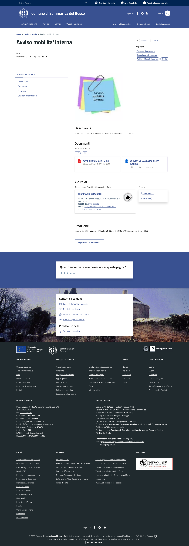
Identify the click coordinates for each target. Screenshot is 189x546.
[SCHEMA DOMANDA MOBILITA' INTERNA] (127, 161)
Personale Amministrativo (26, 386)
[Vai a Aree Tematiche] (129, 3)
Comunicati (126, 374)
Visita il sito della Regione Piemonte (109, 467)
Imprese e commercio (97, 370)
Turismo (92, 386)
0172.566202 (93, 203)
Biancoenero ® (104, 539)
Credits (19, 505)
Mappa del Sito (22, 517)
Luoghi (151, 370)
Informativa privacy (24, 494)
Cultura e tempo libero (65, 390)
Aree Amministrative (24, 370)
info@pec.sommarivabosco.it (89, 209)
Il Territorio (153, 374)
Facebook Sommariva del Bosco (68, 475)
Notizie (125, 366)
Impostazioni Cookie (24, 502)
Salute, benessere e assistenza (101, 378)
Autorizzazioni (61, 382)
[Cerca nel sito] (167, 13)
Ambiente (60, 370)
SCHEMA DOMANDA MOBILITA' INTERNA (144, 162)
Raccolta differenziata (65, 471)
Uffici (18, 374)
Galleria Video (154, 382)
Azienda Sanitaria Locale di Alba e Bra (110, 463)
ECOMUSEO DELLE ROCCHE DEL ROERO (73, 463)
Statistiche (20, 513)
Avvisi (34, 34)
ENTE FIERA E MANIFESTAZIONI (69, 467)
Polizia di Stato (62, 482)
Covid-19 (126, 378)
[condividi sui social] (142, 40)
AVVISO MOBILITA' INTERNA (96, 160)
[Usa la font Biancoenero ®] (105, 3)
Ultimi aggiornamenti (24, 509)
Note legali (20, 498)
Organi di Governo (23, 366)
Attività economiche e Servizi (160, 386)
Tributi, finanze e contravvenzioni (102, 382)
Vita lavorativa (94, 390)
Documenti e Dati (23, 378)
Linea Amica (100, 478)
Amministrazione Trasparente (28, 459)
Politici (19, 390)
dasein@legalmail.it (107, 444)
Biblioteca (126, 370)
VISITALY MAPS (62, 459)
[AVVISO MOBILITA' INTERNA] (79, 161)
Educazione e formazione (66, 393)
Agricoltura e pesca (63, 366)
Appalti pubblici (62, 378)
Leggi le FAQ (21, 471)
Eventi (151, 366)
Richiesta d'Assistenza (25, 482)
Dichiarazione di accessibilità (27, 463)
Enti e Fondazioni (23, 382)
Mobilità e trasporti (96, 374)
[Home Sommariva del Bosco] (52, 13)
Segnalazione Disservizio (26, 478)
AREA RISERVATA (93, 542)
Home (18, 34)
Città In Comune (146, 536)
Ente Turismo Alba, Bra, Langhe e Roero (72, 478)
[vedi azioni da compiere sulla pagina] (155, 40)
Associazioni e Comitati (158, 390)
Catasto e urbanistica (64, 386)
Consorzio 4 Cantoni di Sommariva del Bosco (113, 475)
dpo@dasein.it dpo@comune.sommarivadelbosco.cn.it (122, 441)
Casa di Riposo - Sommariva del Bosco (110, 459)
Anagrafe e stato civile (65, 374)
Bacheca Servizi (22, 486)
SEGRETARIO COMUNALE (89, 194)
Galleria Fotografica (156, 378)
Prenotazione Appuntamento (28, 475)
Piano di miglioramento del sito (28, 467)
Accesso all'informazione (122, 24)
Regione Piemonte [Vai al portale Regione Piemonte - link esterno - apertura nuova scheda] (25, 3)
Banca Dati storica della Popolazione (110, 482)
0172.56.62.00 (25, 409)
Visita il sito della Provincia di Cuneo (109, 471)
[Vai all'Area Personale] (155, 3)
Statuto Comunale (23, 490)
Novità (26, 34)
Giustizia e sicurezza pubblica (100, 366)
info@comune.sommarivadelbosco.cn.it (100, 206)
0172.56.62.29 (26, 412)
